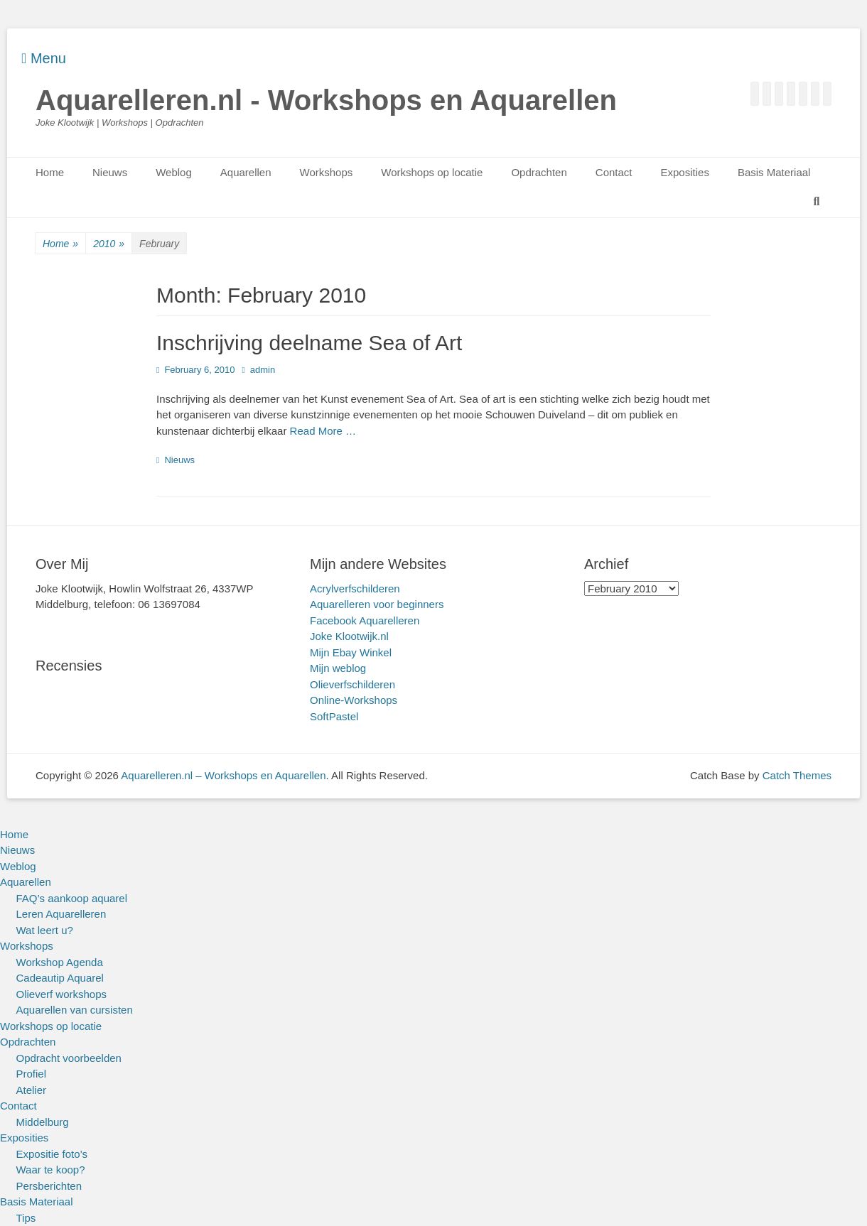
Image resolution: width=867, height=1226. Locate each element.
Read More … (323, 431)
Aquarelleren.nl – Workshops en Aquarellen (223, 775)
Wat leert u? (44, 930)
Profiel (31, 1074)
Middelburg (42, 1122)
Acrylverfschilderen (355, 588)
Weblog (174, 172)
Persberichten (49, 1186)
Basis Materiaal (774, 172)
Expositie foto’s (52, 1154)
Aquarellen (245, 172)
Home (50, 172)
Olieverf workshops (61, 994)
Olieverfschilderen (352, 684)
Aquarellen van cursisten (74, 1010)
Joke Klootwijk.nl (349, 636)
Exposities (685, 172)
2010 (108, 244)
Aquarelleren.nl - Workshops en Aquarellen (326, 100)
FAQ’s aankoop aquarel (72, 898)
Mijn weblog (338, 668)
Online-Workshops (353, 700)
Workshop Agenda (59, 962)
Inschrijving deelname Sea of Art (309, 342)
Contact (614, 172)
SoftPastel (334, 716)
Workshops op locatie (432, 172)
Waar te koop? (50, 1169)
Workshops (326, 172)
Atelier (31, 1090)
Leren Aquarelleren (61, 914)
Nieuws (109, 172)
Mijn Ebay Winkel (351, 652)
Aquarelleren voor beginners (376, 604)
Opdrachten (538, 172)
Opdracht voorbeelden (69, 1058)
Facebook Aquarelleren (364, 620)
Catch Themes (797, 775)
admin (262, 369)
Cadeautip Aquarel (60, 978)
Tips (26, 1218)
